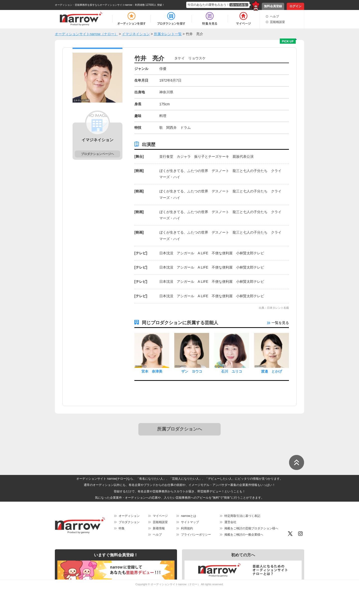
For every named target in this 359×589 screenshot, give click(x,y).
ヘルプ (274, 16)
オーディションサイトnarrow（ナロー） (175, 584)
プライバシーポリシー (196, 534)
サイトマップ (190, 522)
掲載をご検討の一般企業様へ (243, 534)
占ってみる (238, 4)
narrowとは (188, 516)
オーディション (129, 516)
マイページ (160, 516)
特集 (122, 528)
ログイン (295, 6)
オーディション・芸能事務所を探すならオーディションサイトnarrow (93, 4)
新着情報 (159, 528)
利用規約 (187, 528)
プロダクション (129, 522)
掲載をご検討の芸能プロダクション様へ (251, 528)
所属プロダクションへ (179, 429)
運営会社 (230, 522)
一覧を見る (278, 323)
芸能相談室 (277, 22)
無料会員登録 (273, 6)
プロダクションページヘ (97, 154)
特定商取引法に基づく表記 (242, 516)
